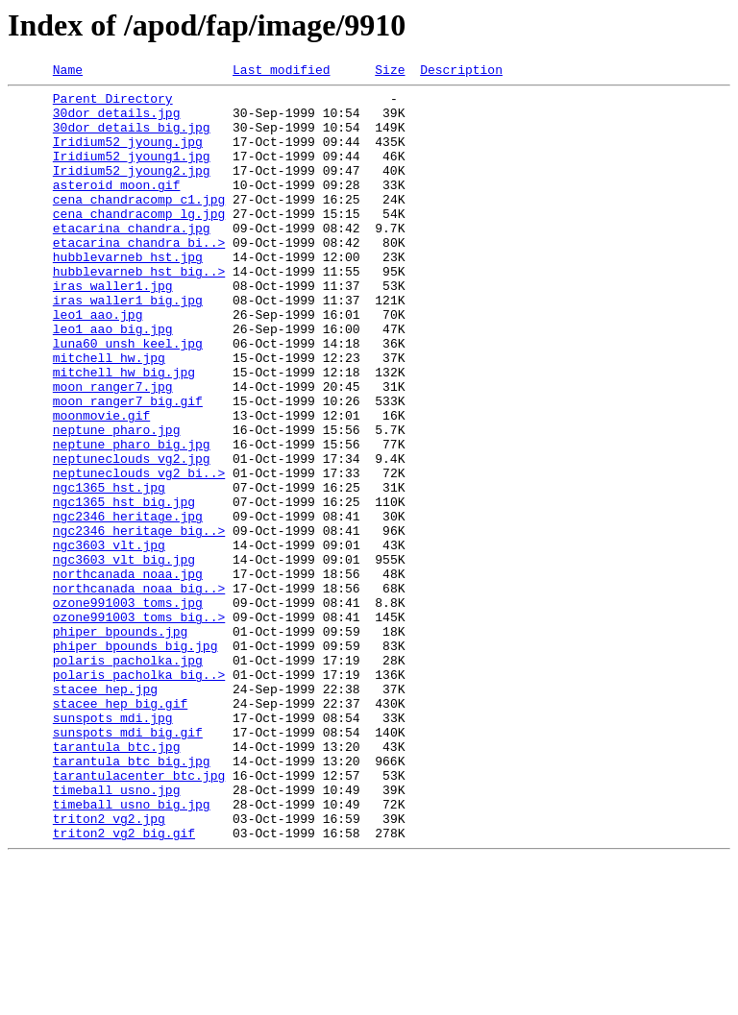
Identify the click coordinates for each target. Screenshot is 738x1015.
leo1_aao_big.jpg (113, 380)
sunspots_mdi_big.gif (128, 864)
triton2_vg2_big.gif (124, 985)
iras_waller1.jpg (113, 328)
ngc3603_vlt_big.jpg (124, 656)
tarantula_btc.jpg (117, 881)
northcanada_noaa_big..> (139, 691)
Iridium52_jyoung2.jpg (131, 190)
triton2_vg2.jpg (109, 968)
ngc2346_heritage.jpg (128, 605)
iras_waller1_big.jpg (128, 345)
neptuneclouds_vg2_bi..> (139, 553)
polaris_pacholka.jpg (128, 777)
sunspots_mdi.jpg (113, 847)
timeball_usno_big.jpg (131, 950)
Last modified (281, 72)
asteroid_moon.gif (117, 207)
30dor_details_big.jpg (131, 138)
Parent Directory (113, 103)
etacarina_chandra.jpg (131, 259)
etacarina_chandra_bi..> (139, 276)
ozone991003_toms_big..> (139, 726)
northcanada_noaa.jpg (128, 674)
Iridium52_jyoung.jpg (128, 155)
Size (390, 72)
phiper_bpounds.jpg (120, 743)
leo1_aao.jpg (98, 363)
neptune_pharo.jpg (117, 501)
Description (461, 72)
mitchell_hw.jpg (109, 414)
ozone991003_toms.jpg (128, 708)
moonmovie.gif (101, 484)
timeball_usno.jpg (117, 933)
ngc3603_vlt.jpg (109, 639)
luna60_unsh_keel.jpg (128, 397)
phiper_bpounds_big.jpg (135, 760)
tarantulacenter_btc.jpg (139, 916)
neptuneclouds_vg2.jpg (131, 535)
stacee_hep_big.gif (120, 829)
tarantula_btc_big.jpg (131, 898)
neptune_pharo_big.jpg (131, 518)
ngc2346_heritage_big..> (139, 622)
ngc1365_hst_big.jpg (124, 587)
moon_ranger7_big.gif (128, 466)
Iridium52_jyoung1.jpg (131, 172)
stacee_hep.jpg (105, 812)
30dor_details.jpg (117, 121)
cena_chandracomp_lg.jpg (139, 242)
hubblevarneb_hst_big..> (139, 311)
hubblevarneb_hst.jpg (128, 293)
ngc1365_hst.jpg (109, 570)
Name (68, 72)
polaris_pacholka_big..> (139, 795)
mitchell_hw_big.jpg (124, 432)
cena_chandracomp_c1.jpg (139, 224)
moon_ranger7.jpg (113, 449)
